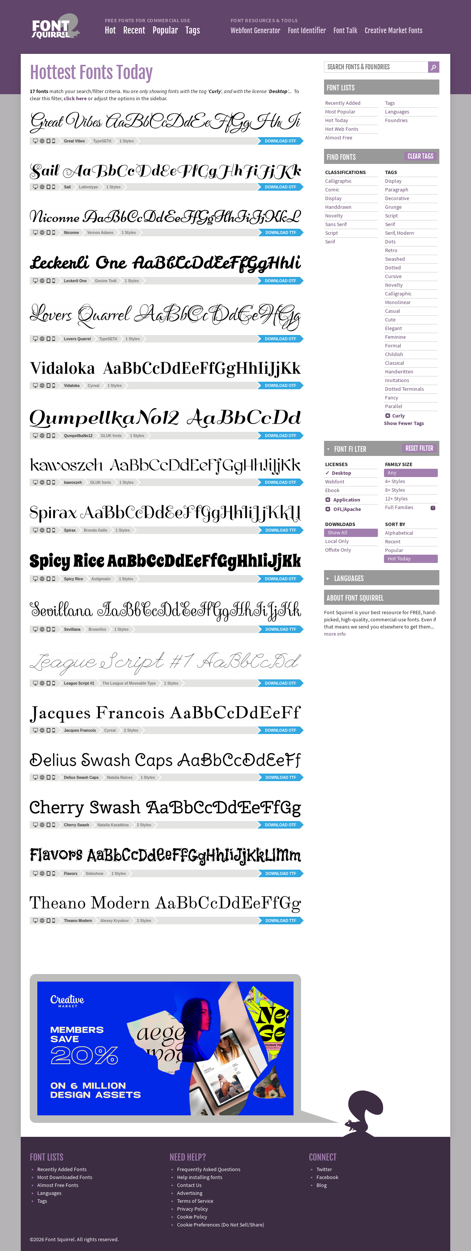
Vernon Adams (100, 233)
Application (342, 500)
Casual (392, 311)
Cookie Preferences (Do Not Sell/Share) (220, 1225)
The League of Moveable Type (129, 683)
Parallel (393, 406)
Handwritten (399, 372)
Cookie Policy (192, 1217)
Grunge (393, 207)
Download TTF (281, 233)
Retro (391, 250)
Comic (332, 190)
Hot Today (336, 120)
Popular (165, 30)
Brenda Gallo (95, 530)
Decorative (397, 198)
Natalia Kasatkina (113, 825)
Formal (393, 346)
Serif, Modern (399, 233)
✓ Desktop (338, 473)
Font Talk (345, 30)
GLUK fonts (111, 436)
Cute (390, 320)
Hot (110, 30)
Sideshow (95, 874)
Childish (394, 354)
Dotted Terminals (404, 389)
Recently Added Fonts (62, 1169)
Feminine (395, 337)
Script (331, 233)
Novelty (334, 216)
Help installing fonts (199, 1177)
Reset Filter (419, 448)
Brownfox (97, 629)
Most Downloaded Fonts (64, 1177)
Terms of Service (195, 1201)
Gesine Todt (105, 281)
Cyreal (93, 386)
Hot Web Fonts (341, 129)
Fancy (391, 398)
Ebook (332, 490)
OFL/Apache (343, 509)
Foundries (396, 120)
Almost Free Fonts (57, 1185)
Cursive (393, 276)
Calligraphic (338, 181)
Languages (397, 112)
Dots (390, 242)
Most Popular (340, 112)
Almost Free (338, 138)
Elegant (393, 328)
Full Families (399, 507)
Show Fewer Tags (404, 423)
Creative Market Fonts (393, 30)
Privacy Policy (192, 1209)
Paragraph (396, 190)
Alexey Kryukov (114, 921)
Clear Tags (420, 156)
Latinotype (88, 187)
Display (333, 198)
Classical (394, 363)
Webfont (334, 482)
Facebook (327, 1177)
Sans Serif (336, 224)
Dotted (393, 268)
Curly (395, 416)
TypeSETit (102, 141)
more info (335, 634)
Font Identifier (307, 30)
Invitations (397, 380)
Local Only (337, 541)
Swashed (395, 259)
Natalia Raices (120, 777)
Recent (134, 30)
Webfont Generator (255, 30)
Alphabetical (399, 533)
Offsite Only (338, 550)
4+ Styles (395, 481)
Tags (192, 30)
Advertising (189, 1193)
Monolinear (398, 302)
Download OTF (280, 141)
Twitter (324, 1169)
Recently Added (343, 103)
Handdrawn (338, 207)
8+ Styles (395, 490)
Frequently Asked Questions (208, 1169)
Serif (330, 242)
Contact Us (189, 1185)
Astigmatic (101, 579)
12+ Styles (396, 499)
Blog (322, 1185)
